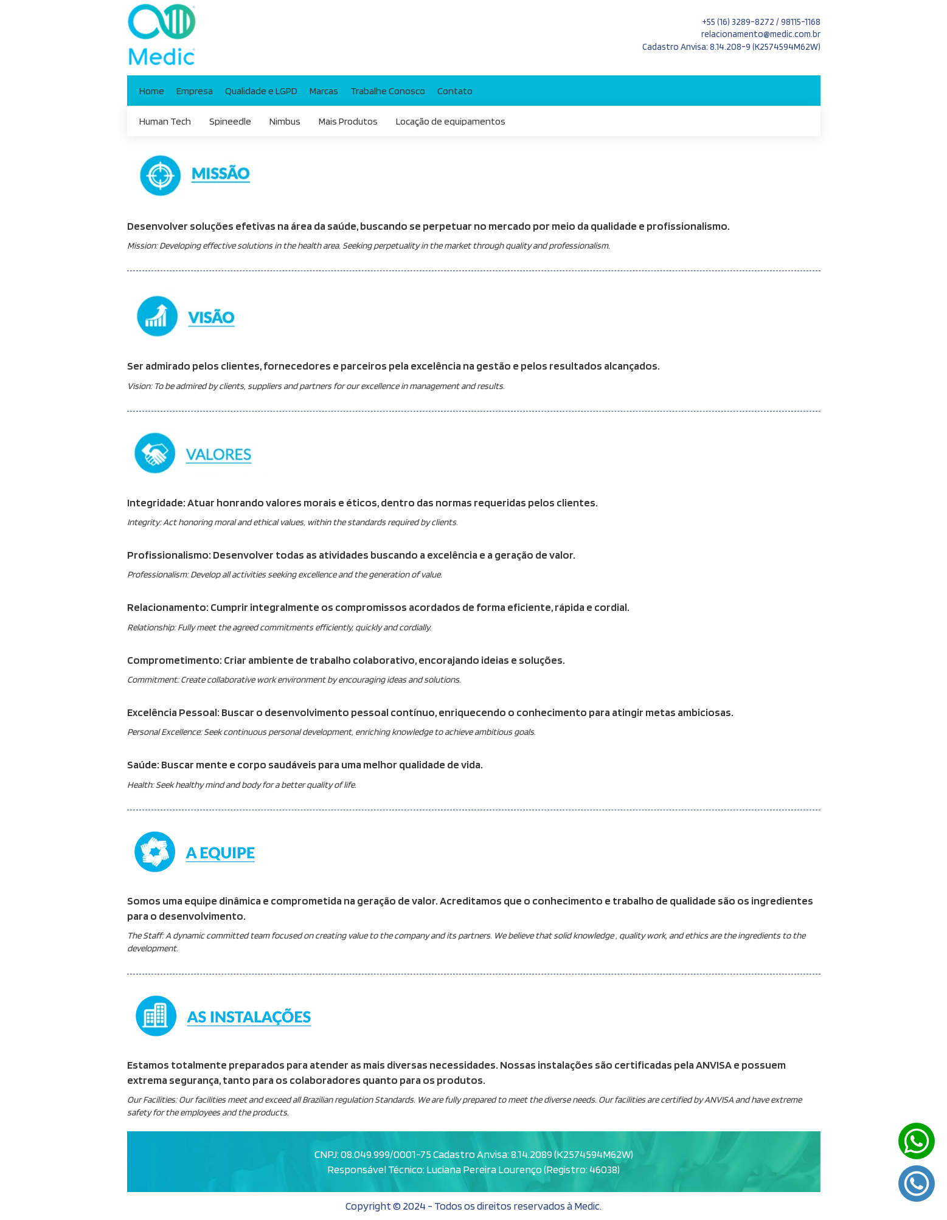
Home (151, 90)
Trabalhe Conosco (387, 90)
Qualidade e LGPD (261, 90)
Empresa (194, 90)
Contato (455, 90)
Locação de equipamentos (450, 121)
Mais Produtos (348, 121)
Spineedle (230, 121)
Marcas (324, 90)
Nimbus (284, 121)
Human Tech (165, 121)
